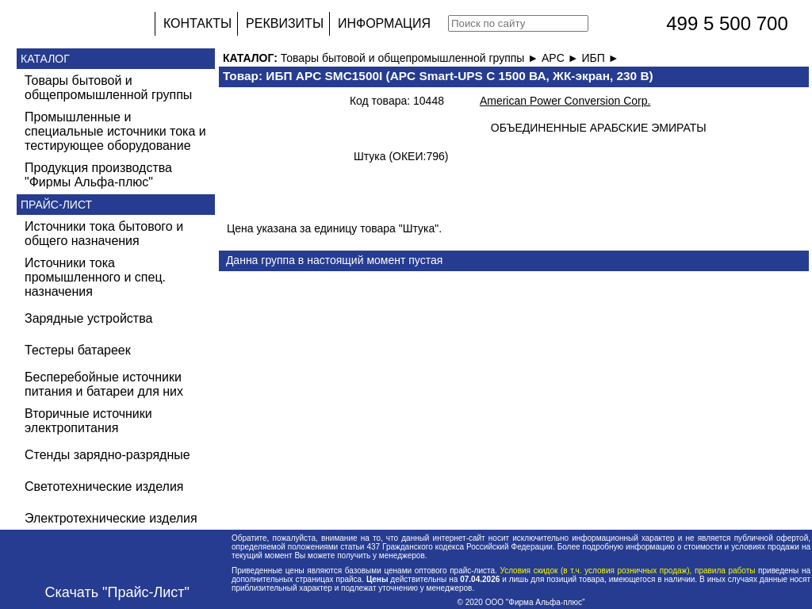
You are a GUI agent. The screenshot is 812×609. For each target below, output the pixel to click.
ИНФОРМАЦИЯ (384, 23)
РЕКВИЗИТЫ (285, 23)
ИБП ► (600, 58)
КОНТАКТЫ (197, 23)
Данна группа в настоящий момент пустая (334, 260)
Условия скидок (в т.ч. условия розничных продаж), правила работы (627, 570)
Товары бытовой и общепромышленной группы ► (411, 58)
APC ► (561, 58)
